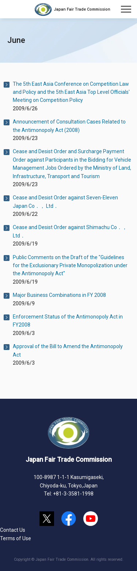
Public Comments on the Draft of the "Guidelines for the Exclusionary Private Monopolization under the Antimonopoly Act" (70, 265)
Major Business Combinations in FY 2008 (59, 295)
